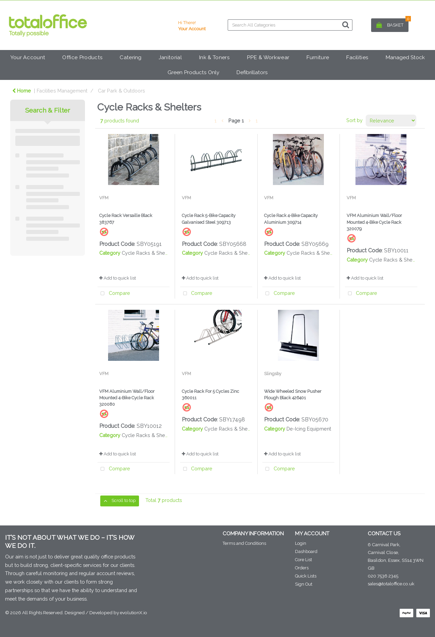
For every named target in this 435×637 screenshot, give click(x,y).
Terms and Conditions (244, 543)
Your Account (28, 57)
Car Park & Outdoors (121, 91)
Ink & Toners (214, 57)
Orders (302, 567)
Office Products (82, 57)
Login (300, 543)
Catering (131, 57)
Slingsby (272, 373)
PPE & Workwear (268, 57)
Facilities (357, 57)
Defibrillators (252, 72)
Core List (303, 559)
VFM (103, 197)
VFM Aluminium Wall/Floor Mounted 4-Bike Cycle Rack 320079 (374, 222)
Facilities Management (62, 91)
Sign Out (303, 584)
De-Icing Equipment (308, 429)
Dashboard (306, 551)
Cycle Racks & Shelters (148, 253)
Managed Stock (405, 57)
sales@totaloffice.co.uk (391, 583)
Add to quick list (117, 278)
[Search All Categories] (290, 25)
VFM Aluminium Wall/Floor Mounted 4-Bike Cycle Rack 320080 (127, 398)
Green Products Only (193, 72)
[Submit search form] (345, 24)
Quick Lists (305, 576)
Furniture (317, 57)
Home (21, 91)
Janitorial (170, 57)
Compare (114, 294)
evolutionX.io (133, 612)
